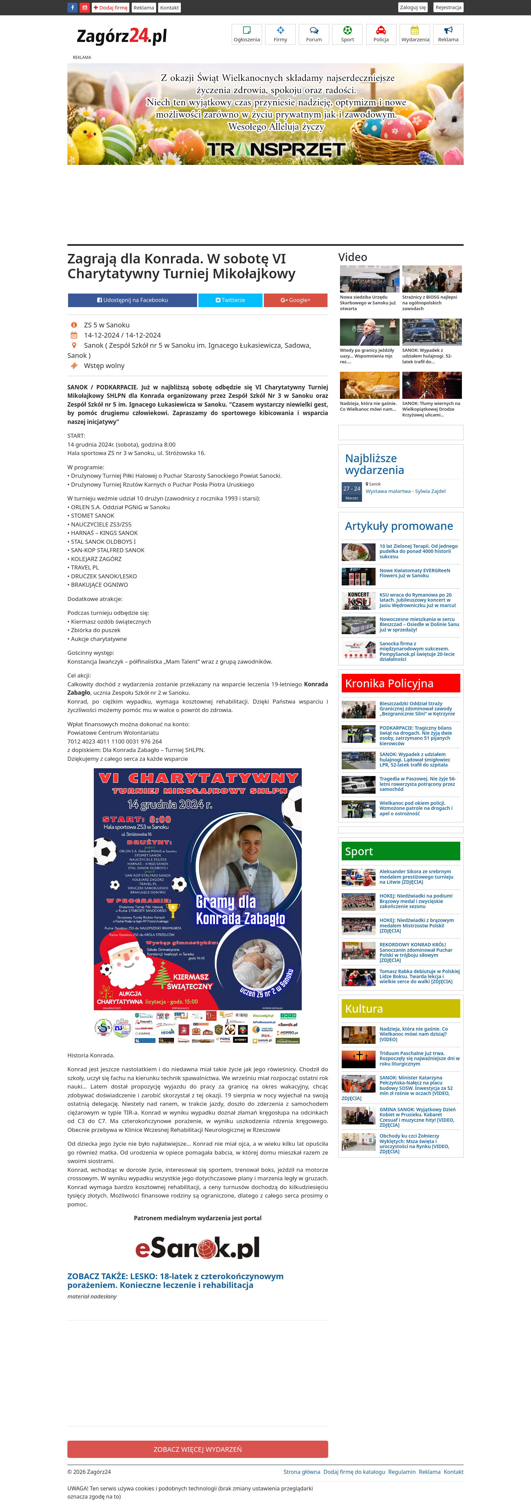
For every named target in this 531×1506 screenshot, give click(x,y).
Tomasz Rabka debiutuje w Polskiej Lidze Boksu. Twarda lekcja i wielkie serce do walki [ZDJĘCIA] (420, 976)
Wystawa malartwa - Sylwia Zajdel (401, 487)
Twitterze (230, 300)
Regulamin (402, 1472)
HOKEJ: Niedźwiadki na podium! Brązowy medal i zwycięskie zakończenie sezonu (416, 900)
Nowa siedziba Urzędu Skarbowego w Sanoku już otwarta (368, 302)
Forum (314, 34)
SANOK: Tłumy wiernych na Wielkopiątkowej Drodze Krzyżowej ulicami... (431, 409)
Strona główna (302, 1472)
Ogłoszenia (247, 34)
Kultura (364, 1008)
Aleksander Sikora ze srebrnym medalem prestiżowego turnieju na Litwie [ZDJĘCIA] (416, 876)
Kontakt (169, 7)
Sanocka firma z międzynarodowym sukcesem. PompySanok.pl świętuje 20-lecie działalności (417, 651)
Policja (381, 34)
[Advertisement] (197, 1373)
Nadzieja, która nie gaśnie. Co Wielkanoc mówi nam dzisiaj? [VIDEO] (414, 1034)
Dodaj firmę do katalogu (354, 1472)
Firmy (280, 34)
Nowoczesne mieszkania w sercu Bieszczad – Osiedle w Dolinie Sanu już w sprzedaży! (419, 624)
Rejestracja (449, 7)
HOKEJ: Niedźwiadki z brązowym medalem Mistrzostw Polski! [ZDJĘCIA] (417, 925)
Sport (347, 34)
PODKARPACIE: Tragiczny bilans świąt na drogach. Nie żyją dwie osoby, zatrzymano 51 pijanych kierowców (416, 736)
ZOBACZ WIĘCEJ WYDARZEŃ (198, 1449)
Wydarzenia (416, 34)
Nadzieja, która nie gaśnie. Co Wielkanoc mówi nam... (368, 406)
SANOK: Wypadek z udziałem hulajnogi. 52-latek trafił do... (427, 356)
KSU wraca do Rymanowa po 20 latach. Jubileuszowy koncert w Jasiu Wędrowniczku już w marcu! (418, 599)
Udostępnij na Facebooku (132, 300)
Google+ (296, 300)
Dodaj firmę (110, 7)
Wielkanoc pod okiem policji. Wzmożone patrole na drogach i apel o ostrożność (416, 808)
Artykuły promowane (399, 525)
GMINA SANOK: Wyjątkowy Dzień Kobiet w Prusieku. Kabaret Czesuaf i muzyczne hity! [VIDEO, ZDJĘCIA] (418, 1117)
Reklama (144, 7)
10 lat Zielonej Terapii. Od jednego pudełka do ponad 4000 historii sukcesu (419, 551)
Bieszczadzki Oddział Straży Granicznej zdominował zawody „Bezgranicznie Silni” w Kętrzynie (417, 708)
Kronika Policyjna (389, 683)
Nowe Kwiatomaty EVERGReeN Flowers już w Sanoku (415, 573)
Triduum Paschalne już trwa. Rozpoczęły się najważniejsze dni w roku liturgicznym (420, 1058)
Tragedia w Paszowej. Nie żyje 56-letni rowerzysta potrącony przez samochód (418, 783)
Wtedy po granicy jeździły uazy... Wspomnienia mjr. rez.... (367, 356)
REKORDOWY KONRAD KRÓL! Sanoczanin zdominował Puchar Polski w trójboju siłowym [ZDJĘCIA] (416, 952)
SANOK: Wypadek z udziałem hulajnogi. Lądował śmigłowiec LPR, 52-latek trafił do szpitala (415, 759)
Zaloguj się (413, 7)
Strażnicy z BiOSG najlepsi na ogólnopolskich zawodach (429, 302)
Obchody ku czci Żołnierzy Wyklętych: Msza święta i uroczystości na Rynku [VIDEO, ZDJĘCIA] (414, 1144)
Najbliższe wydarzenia (374, 464)
